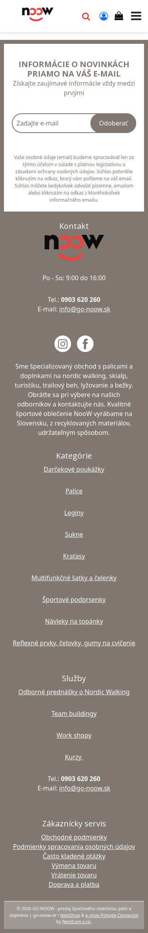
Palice (74, 491)
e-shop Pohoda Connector (112, 915)
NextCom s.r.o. (77, 921)
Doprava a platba (74, 884)
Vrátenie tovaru (74, 875)
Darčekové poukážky (73, 469)
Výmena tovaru (74, 865)
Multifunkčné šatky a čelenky (74, 577)
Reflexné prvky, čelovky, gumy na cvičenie (74, 643)
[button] (86, 16)
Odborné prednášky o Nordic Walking (74, 692)
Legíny (74, 512)
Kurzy (74, 757)
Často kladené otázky (74, 856)
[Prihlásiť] (103, 16)
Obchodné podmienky (74, 837)
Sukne (74, 534)
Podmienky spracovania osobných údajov (74, 846)
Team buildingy (74, 713)
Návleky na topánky (74, 621)
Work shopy (73, 735)
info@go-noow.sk (85, 309)
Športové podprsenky (73, 599)
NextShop (70, 915)
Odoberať (113, 123)
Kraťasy (74, 556)
